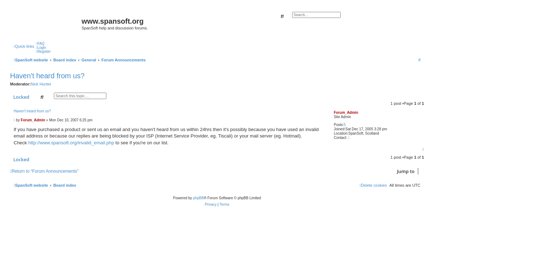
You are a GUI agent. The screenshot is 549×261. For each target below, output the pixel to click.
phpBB (198, 198)
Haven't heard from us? (47, 76)
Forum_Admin (346, 113)
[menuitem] (40, 44)
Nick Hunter (41, 84)
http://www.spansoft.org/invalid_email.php (71, 142)
